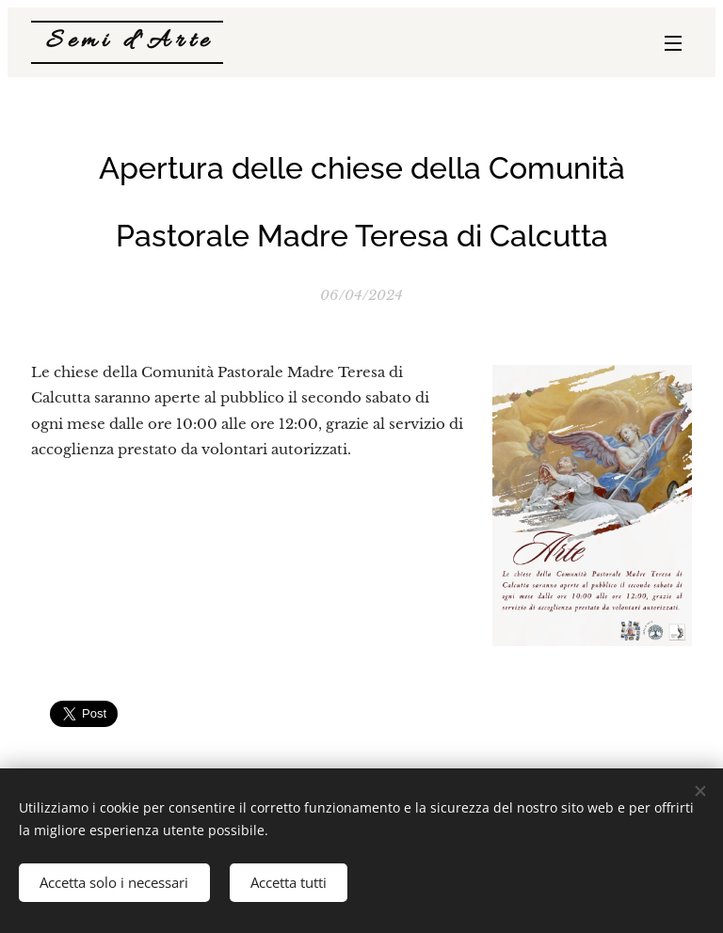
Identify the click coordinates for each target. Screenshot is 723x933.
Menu (673, 43)
